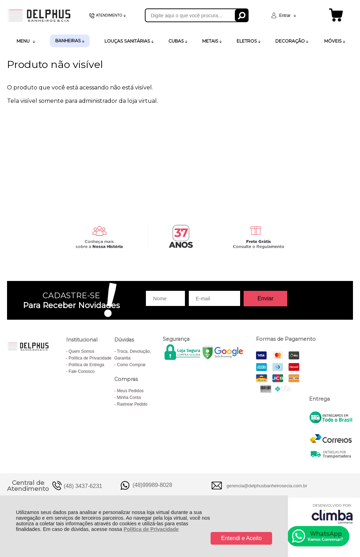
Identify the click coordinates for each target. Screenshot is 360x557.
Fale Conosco (82, 371)
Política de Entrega (86, 364)
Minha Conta (129, 397)
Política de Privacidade (151, 529)
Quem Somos (81, 351)
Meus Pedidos (130, 390)
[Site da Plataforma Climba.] (332, 513)
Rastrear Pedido (132, 404)
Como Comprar (131, 364)
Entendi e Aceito (241, 538)
